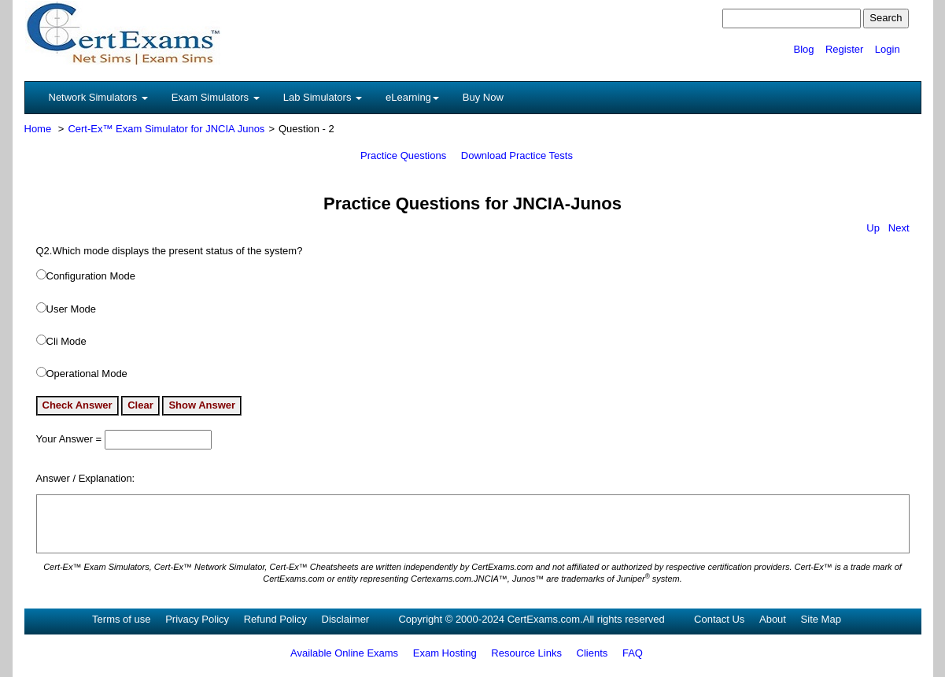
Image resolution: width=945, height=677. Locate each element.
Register (844, 49)
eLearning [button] (412, 97)
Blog (803, 49)
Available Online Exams (344, 653)
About (772, 619)
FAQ (632, 653)
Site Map (821, 619)
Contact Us (719, 619)
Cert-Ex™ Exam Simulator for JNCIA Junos (166, 129)
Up (873, 228)
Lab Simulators (322, 97)
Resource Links (526, 653)
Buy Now (483, 97)
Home (38, 129)
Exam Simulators (216, 97)
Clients (592, 653)
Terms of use (121, 619)
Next (899, 228)
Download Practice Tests (517, 155)
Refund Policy (275, 619)
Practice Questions (403, 155)
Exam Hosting (445, 653)
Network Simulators (98, 97)
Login (887, 49)
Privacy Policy (197, 619)
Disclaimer (346, 619)
